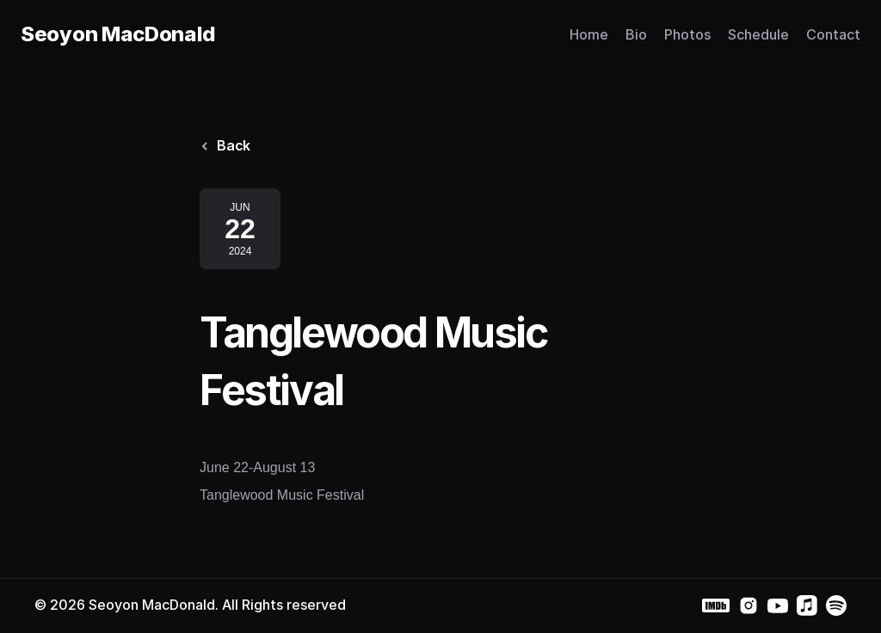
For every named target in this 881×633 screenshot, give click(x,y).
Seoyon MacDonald (118, 34)
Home (589, 34)
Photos (687, 34)
